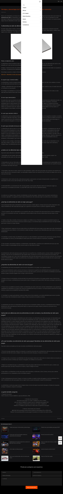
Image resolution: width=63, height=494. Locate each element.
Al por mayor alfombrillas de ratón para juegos (15, 334)
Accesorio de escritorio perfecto (47, 434)
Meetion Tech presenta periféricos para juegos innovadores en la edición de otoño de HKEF (31, 412)
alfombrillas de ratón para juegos (23, 152)
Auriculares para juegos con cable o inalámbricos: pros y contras (31, 400)
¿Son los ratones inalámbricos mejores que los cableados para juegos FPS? (31, 402)
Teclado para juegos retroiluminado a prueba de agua (20, 427)
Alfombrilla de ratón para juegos (13, 74)
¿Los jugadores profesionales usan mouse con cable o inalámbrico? (31, 403)
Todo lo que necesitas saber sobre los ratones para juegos (19, 457)
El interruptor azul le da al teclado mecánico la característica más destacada (18, 435)
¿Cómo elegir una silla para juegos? (16, 449)
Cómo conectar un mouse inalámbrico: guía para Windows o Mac (15, 395)
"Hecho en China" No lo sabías (46, 456)
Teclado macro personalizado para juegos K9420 (50, 427)
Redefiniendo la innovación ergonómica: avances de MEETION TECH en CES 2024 (20, 442)
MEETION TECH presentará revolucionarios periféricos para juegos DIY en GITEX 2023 (31, 410)
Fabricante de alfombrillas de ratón (17, 204)
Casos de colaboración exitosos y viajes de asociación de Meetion (51, 442)
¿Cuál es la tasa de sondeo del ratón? (48, 449)
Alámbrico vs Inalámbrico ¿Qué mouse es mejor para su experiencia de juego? (31, 405)
